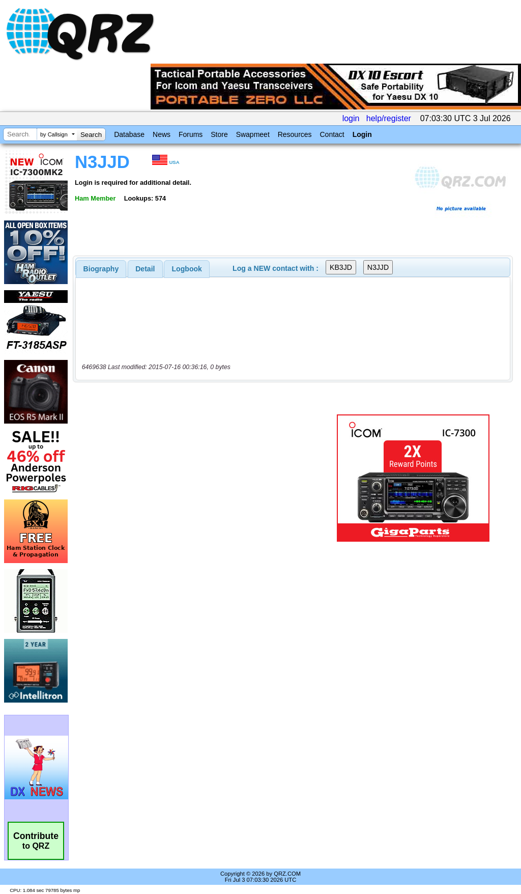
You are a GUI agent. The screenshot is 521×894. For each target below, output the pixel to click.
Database (129, 134)
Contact (332, 134)
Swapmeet (253, 134)
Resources (295, 134)
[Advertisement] (200, 478)
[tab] (101, 268)
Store (219, 134)
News (161, 134)
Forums (190, 134)
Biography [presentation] (101, 269)
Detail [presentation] (145, 269)
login (351, 118)
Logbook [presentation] (187, 269)
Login (362, 134)
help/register (388, 118)
